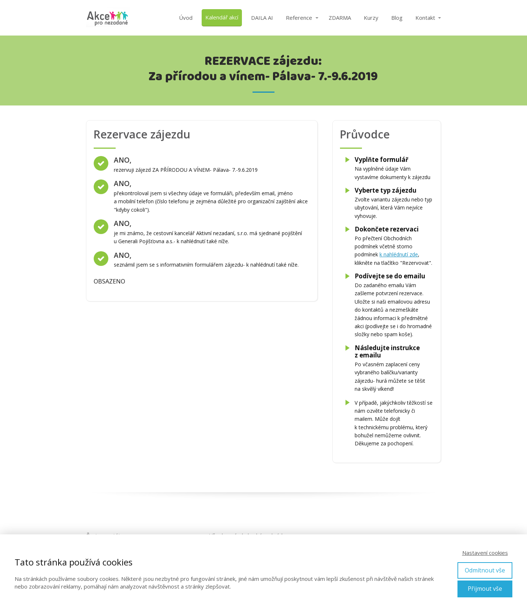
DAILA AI (262, 17)
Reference (299, 17)
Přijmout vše (485, 589)
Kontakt (425, 17)
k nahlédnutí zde (399, 254)
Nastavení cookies (485, 552)
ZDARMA (340, 17)
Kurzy (371, 17)
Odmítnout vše (485, 570)
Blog (397, 17)
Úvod (186, 17)
